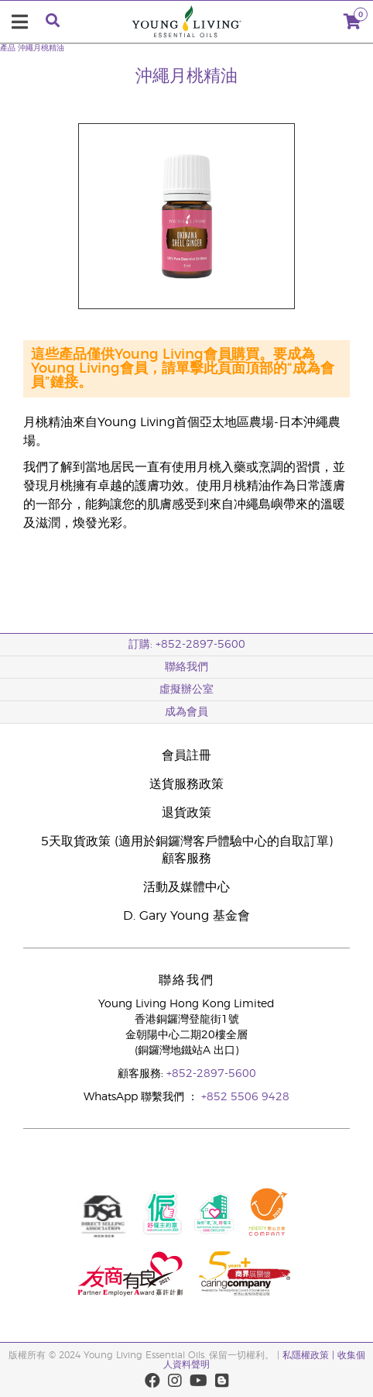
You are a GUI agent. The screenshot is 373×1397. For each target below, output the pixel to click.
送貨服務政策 (186, 784)
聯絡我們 (186, 667)
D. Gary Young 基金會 (186, 916)
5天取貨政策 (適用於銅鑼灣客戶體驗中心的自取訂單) (187, 841)
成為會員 (186, 712)
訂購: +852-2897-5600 (186, 644)
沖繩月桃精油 (41, 48)
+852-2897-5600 (211, 1073)
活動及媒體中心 (186, 887)
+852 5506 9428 (245, 1097)
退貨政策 (186, 813)
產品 (7, 48)
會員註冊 (186, 755)
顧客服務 (186, 858)
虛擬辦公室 (186, 689)
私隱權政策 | (309, 1355)
